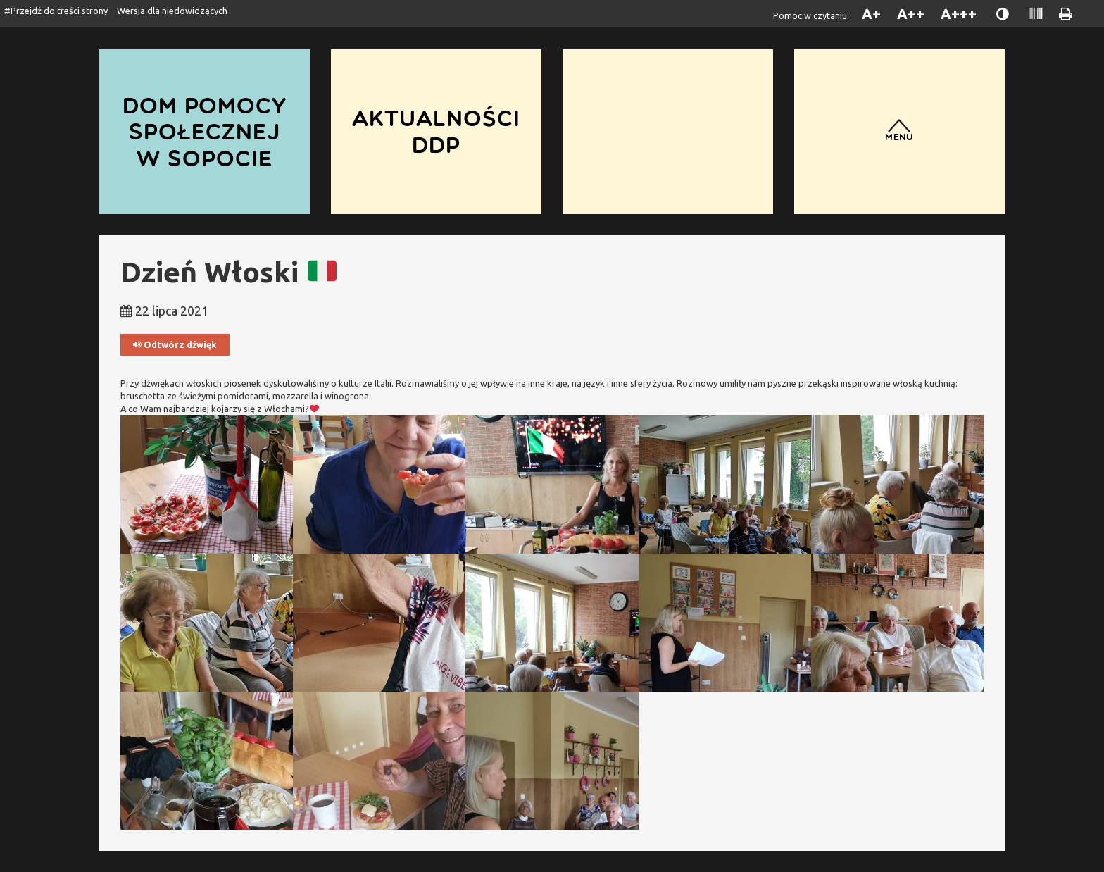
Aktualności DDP (436, 131)
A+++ (959, 14)
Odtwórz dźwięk (175, 345)
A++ (910, 14)
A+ (871, 14)
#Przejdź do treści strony (56, 10)
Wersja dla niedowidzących (172, 10)
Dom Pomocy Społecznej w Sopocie (205, 131)
